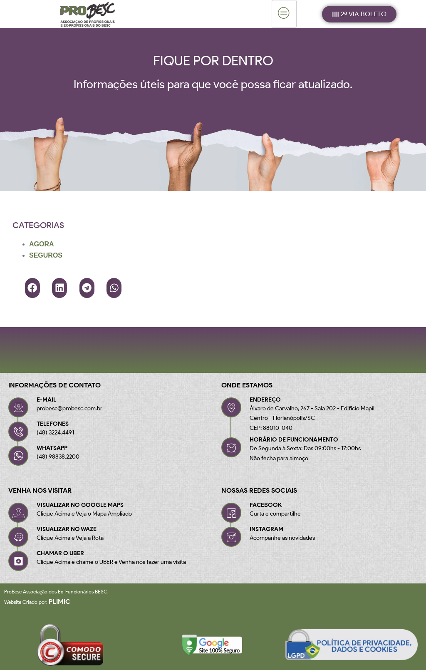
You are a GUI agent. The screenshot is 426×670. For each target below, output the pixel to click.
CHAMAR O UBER (60, 553)
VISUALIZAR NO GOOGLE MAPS (80, 505)
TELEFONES (53, 423)
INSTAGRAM (266, 529)
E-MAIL (46, 399)
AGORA (41, 244)
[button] (32, 288)
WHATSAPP (52, 448)
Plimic (59, 601)
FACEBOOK (266, 505)
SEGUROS (45, 255)
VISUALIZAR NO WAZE (67, 529)
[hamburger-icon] (284, 14)
